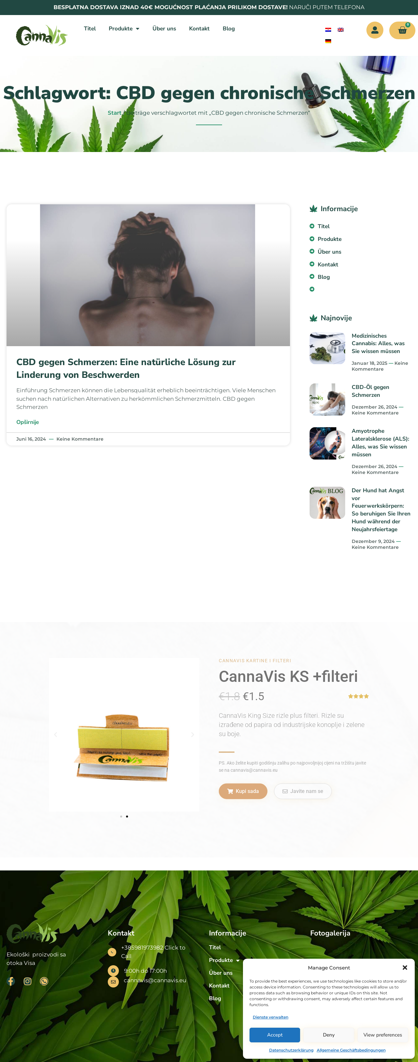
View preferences (382, 1035)
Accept (274, 1035)
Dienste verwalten (270, 1017)
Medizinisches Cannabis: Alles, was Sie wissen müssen (378, 343)
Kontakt (199, 28)
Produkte (124, 29)
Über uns (164, 28)
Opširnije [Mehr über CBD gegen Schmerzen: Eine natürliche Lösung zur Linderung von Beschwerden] (27, 422)
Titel (90, 28)
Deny (329, 1035)
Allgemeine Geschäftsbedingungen (351, 1050)
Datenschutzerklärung (291, 1050)
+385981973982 (142, 947)
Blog (229, 28)
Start (114, 113)
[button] (405, 967)
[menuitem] (328, 30)
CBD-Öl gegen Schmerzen (370, 391)
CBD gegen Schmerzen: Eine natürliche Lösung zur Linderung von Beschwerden (126, 368)
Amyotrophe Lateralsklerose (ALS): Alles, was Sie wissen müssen (380, 442)
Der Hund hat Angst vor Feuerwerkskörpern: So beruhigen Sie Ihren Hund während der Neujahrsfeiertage (381, 510)
